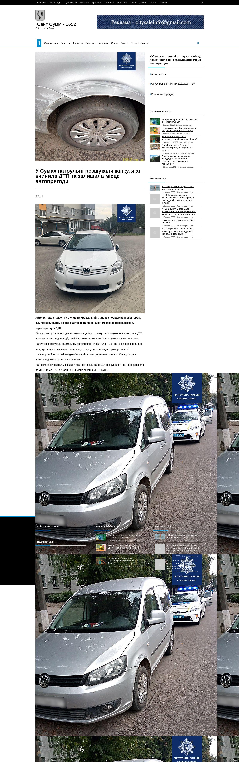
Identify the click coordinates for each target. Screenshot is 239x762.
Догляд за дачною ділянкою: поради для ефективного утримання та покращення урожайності (176, 160)
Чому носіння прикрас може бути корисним (178, 221)
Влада (153, 2)
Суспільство (70, 2)
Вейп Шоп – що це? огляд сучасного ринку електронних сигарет (176, 147)
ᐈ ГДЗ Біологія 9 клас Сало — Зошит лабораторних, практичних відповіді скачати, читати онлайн (179, 211)
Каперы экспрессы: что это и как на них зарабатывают (180, 120)
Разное (163, 2)
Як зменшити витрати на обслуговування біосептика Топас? (179, 137)
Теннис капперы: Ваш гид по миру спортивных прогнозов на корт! (179, 129)
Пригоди (84, 2)
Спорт (133, 2)
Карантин (122, 2)
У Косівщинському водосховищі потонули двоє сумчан (178, 187)
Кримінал (96, 2)
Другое (143, 2)
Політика (109, 2)
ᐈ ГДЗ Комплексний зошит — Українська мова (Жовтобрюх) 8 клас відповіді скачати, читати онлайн (178, 199)
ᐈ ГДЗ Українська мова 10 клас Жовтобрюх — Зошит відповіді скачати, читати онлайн (177, 231)
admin (162, 74)
